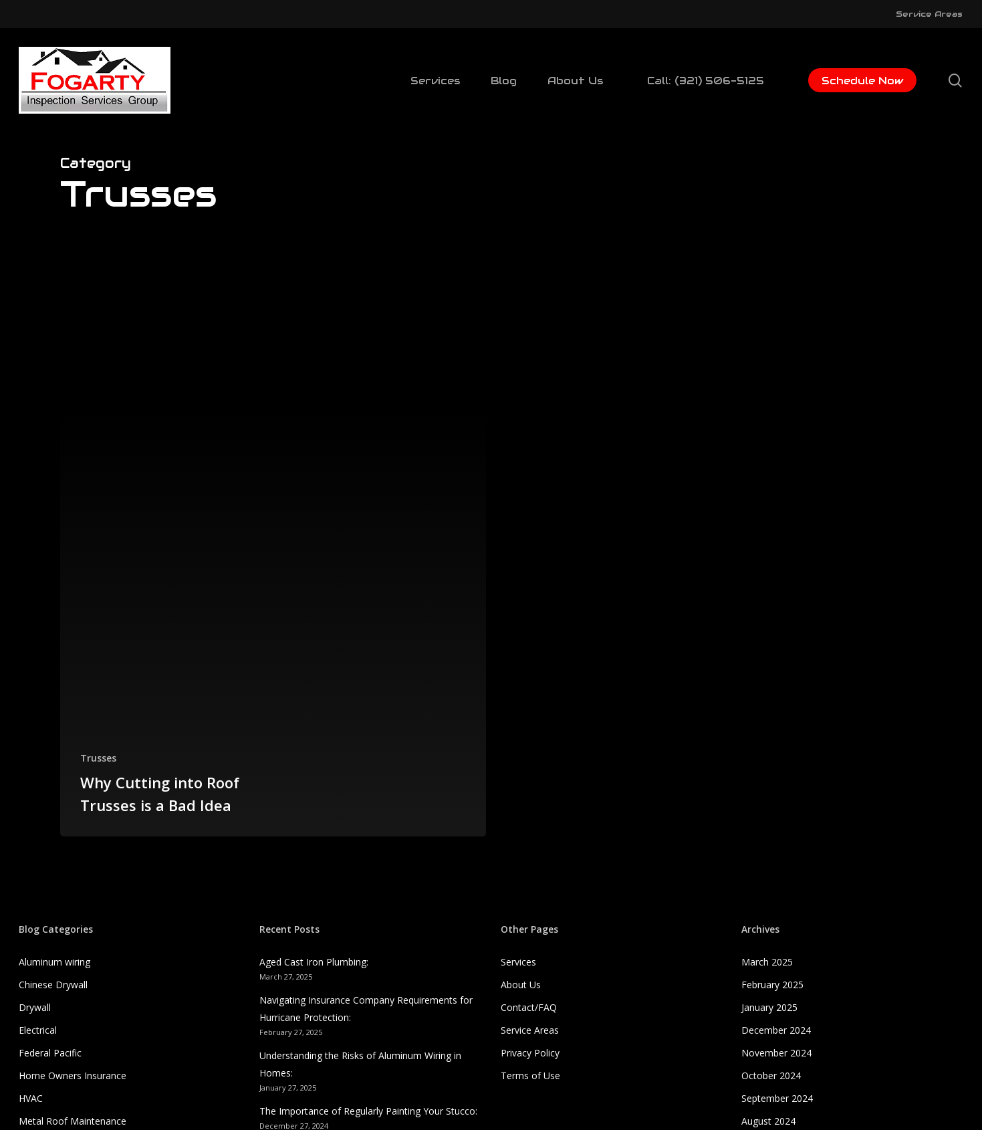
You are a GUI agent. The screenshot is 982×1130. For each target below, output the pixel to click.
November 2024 (776, 1052)
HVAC (31, 1098)
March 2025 (767, 961)
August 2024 (768, 1121)
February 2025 (772, 984)
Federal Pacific (50, 1052)
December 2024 (776, 1030)
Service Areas (530, 1030)
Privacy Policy (530, 1052)
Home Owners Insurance (72, 1075)
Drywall (35, 1007)
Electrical (38, 1030)
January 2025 (769, 1007)
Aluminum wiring (54, 961)
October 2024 (771, 1075)
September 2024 (777, 1098)
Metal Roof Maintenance (72, 1121)
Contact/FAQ (529, 1007)
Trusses (98, 758)
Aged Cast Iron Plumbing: (313, 961)
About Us (521, 984)
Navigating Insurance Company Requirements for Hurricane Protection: (366, 1009)
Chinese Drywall (53, 984)
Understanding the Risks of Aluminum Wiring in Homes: (360, 1064)
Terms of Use (530, 1075)
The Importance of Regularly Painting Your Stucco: (368, 1111)
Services (518, 961)
